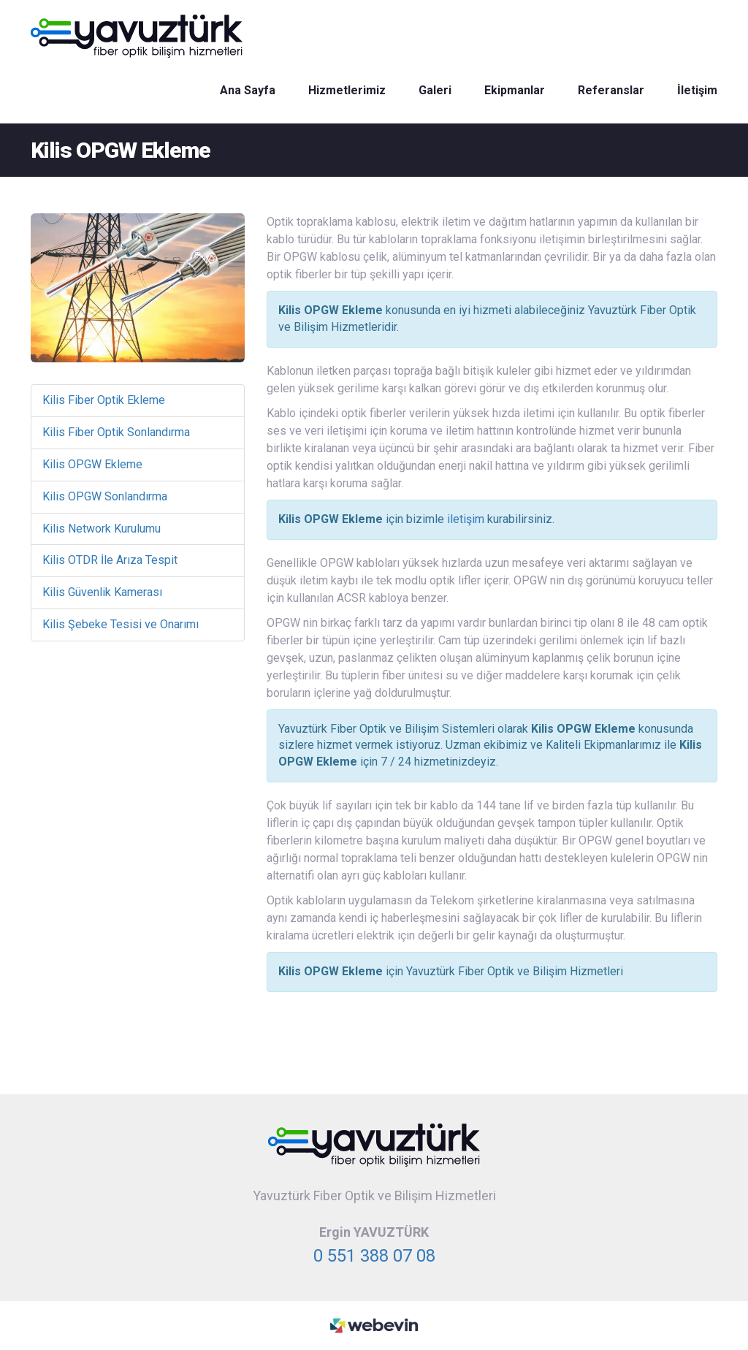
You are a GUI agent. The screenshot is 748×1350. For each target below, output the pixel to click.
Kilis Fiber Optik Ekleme (103, 400)
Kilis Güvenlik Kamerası (102, 592)
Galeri (435, 90)
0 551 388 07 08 (374, 1256)
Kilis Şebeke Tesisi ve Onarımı (120, 624)
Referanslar (611, 90)
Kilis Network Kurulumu (101, 528)
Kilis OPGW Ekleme (92, 464)
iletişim (465, 519)
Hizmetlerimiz (347, 90)
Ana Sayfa (247, 90)
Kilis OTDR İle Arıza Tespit (110, 560)
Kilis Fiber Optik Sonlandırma (116, 432)
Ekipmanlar (514, 90)
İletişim (697, 90)
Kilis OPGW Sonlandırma (104, 496)
